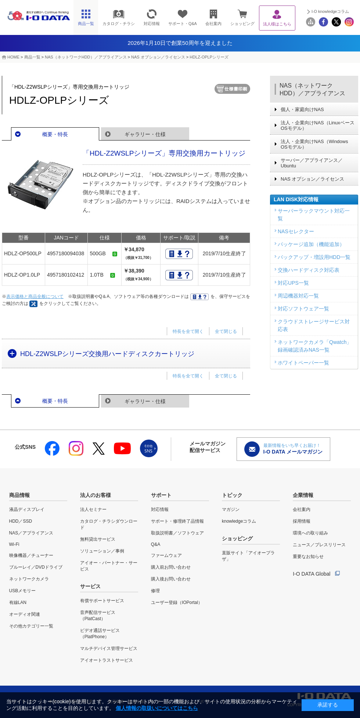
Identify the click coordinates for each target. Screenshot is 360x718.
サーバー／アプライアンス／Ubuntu (312, 162)
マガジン (231, 509)
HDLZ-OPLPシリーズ (209, 57)
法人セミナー (93, 509)
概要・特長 (55, 134)
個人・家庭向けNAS (302, 109)
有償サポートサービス (102, 600)
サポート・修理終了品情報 (177, 521)
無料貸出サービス (97, 539)
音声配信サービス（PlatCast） (97, 615)
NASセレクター (296, 231)
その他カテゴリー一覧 (31, 626)
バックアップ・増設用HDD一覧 (314, 257)
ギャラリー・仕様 (145, 134)
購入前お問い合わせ (171, 567)
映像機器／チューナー (31, 555)
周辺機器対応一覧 (298, 296)
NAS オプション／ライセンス (158, 57)
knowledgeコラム (239, 521)
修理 (155, 590)
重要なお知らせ (308, 556)
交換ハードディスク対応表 (308, 270)
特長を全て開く (188, 331)
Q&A (155, 544)
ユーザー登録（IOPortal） (176, 602)
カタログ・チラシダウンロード (108, 524)
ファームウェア (166, 555)
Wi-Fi (14, 544)
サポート (161, 495)
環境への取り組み (310, 533)
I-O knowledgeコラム (330, 11)
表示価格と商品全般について (35, 296)
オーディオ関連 (24, 614)
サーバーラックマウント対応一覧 (314, 214)
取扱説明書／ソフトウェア (177, 533)
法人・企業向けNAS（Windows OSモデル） (314, 144)
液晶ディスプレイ (26, 509)
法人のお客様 (95, 495)
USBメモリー (22, 590)
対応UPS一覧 (293, 283)
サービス (90, 586)
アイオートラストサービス (106, 660)
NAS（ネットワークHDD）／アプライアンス (312, 89)
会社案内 (301, 509)
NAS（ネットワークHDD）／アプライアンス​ (85, 57)
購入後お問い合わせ (171, 579)
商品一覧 (32, 57)
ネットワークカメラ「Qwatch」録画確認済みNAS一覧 (315, 346)
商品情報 (19, 495)
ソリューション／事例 (102, 551)
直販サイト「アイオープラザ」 (248, 556)
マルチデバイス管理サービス (108, 648)
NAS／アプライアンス (31, 533)
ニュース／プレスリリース (319, 544)
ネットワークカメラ (29, 579)
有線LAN (17, 602)
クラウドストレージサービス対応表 (314, 325)
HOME (13, 57)
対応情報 (160, 509)
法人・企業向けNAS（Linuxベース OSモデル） (317, 125)
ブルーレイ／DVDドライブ (35, 567)
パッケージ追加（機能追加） (311, 244)
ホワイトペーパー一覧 (303, 363)
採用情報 (301, 521)
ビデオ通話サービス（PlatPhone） (100, 633)
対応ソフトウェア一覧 (303, 309)
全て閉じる (226, 331)
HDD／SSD (20, 521)
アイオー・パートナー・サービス (108, 566)
